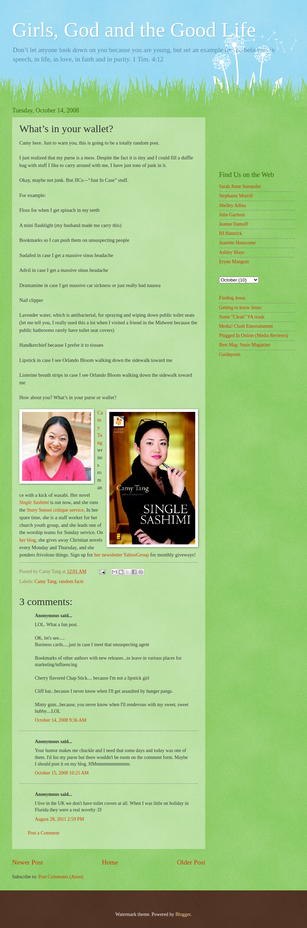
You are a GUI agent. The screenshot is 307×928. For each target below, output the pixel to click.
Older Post (191, 862)
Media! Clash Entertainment (246, 326)
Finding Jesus (232, 297)
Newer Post (27, 862)
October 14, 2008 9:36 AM (60, 720)
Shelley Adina (232, 205)
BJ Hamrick (230, 233)
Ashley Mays (231, 252)
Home (110, 862)
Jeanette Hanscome (237, 242)
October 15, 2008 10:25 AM (62, 773)
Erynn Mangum (234, 261)
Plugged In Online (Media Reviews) (253, 335)
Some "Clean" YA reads (241, 316)
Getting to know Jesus (240, 307)
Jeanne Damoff (233, 224)
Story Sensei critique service (55, 510)
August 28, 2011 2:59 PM (59, 819)
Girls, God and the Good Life (134, 29)
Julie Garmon (232, 214)
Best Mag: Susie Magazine (244, 344)
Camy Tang (45, 581)
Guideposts (229, 354)
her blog (27, 540)
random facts (71, 581)
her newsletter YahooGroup (121, 554)
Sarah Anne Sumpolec (240, 186)
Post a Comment (43, 833)
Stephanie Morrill (236, 195)
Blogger (182, 914)
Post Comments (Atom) (60, 876)
